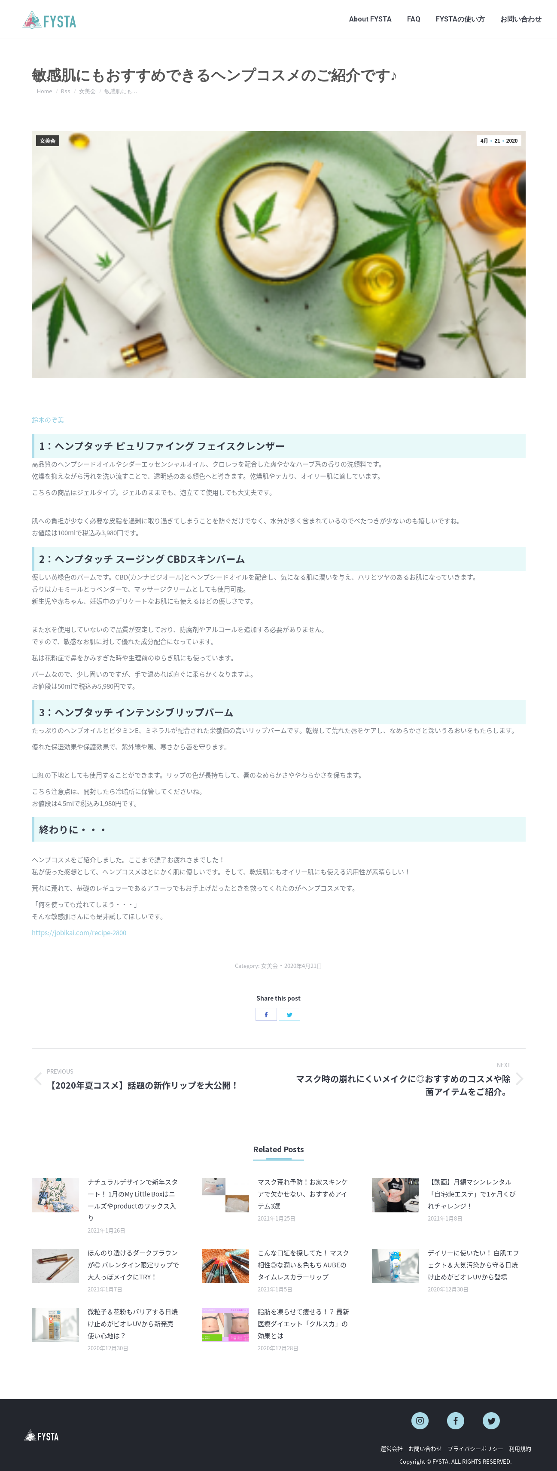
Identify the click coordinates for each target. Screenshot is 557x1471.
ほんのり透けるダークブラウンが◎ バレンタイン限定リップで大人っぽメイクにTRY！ (133, 1265)
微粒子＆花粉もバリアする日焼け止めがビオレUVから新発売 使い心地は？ (133, 1323)
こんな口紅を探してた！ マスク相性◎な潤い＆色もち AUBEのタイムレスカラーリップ (303, 1265)
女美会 (47, 141)
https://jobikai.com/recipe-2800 (79, 932)
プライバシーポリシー (475, 1448)
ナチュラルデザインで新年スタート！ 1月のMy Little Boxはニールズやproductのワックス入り (133, 1200)
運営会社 (391, 1448)
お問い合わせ (425, 1448)
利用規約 (520, 1448)
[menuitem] (370, 19)
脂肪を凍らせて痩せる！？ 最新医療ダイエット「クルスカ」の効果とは (303, 1323)
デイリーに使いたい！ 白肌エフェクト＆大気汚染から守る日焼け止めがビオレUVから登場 (473, 1265)
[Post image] (55, 1195)
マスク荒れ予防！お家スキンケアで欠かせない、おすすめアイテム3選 (303, 1194)
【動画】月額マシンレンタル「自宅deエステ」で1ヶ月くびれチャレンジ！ (472, 1194)
